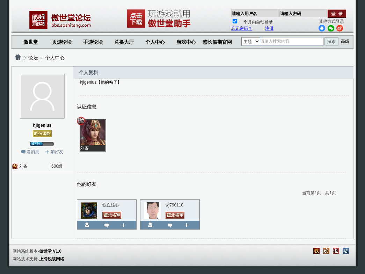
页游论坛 (62, 42)
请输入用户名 (244, 13)
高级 (345, 41)
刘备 (23, 166)
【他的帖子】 (109, 82)
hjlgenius (42, 125)
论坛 (33, 58)
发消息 (33, 151)
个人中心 (55, 58)
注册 (269, 28)
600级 (57, 166)
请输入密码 (290, 13)
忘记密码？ (241, 28)
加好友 (57, 151)
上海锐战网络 (51, 259)
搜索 (331, 41)
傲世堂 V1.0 (50, 251)
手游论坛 (93, 42)
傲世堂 (30, 42)
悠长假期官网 (217, 42)
